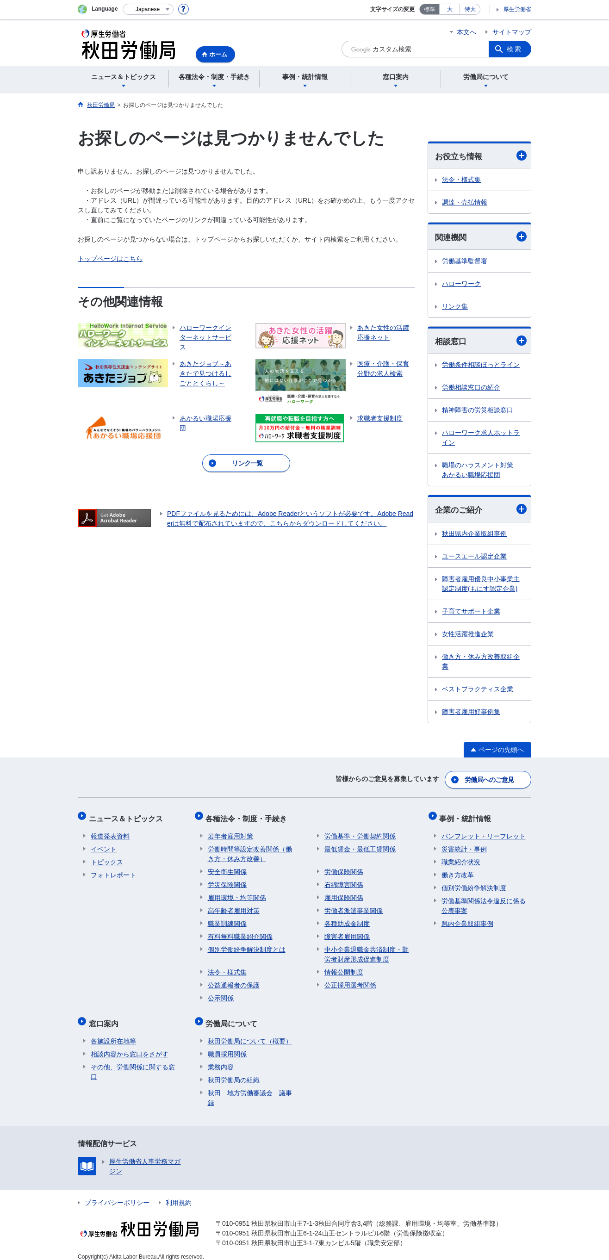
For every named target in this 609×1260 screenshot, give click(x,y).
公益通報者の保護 (234, 980)
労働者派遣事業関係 (353, 906)
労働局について (234, 1017)
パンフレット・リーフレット (483, 831)
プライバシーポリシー (117, 1194)
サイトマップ (511, 32)
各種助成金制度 (347, 919)
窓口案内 (105, 1017)
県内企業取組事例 (467, 919)
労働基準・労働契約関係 (360, 831)
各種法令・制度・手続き (248, 816)
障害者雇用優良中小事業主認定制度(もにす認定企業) (481, 585)
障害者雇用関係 (347, 932)
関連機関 (481, 237)
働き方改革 (457, 870)
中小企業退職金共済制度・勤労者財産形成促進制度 (366, 949)
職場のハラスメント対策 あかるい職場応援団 (481, 471)
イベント (104, 844)
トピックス (107, 857)
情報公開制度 (343, 967)
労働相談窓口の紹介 (471, 388)
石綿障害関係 (343, 880)
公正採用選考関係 (350, 980)
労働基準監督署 (464, 262)
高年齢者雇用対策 (234, 906)
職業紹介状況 (460, 857)
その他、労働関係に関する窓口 (133, 1063)
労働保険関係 (343, 867)
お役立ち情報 (481, 155)
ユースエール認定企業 (474, 557)
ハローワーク (461, 284)
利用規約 (179, 1194)
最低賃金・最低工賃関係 (360, 844)
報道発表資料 (110, 831)
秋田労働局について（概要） (250, 1032)
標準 (429, 9)
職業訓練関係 (227, 919)
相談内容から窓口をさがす (129, 1045)
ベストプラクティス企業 (477, 690)
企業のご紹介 (481, 510)
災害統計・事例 (464, 844)
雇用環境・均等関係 (237, 893)
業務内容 (221, 1058)
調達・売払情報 (464, 202)
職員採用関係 (227, 1045)
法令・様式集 (461, 180)
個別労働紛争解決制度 (473, 883)
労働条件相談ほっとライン (481, 366)
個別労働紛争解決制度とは (247, 945)
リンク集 (455, 307)
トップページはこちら (110, 258)
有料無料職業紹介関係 (240, 932)
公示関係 (221, 993)
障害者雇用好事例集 (471, 713)
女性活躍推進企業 (468, 635)
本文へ (466, 32)
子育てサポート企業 (471, 612)
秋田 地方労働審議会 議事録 (250, 1089)
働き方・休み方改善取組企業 (481, 662)
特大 (470, 9)
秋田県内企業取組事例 (474, 535)
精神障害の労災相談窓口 (477, 411)
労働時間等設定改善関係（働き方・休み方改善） (250, 849)
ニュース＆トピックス (128, 816)
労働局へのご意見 (489, 779)
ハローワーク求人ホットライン (481, 438)
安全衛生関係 (227, 867)
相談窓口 (481, 341)
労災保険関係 (227, 880)
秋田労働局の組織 (234, 1071)
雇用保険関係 (343, 893)
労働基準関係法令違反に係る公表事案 (483, 901)
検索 (514, 49)
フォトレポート (113, 870)
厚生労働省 (517, 9)
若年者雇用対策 (230, 831)
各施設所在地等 (113, 1032)
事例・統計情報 (467, 816)
